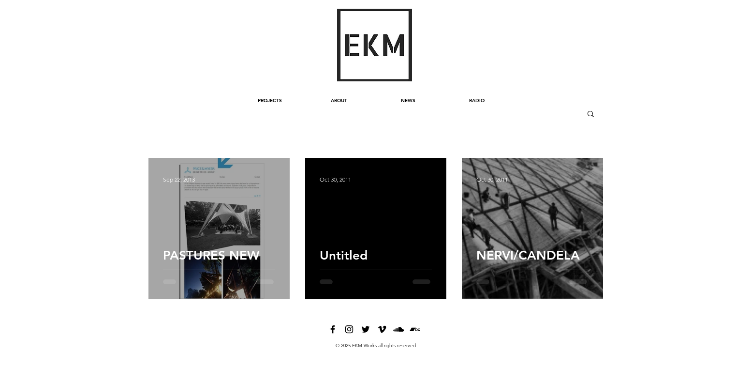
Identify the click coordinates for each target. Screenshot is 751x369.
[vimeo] (382, 329)
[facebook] (332, 329)
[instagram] (349, 329)
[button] (590, 114)
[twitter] (365, 329)
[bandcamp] (415, 329)
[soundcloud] (398, 329)
